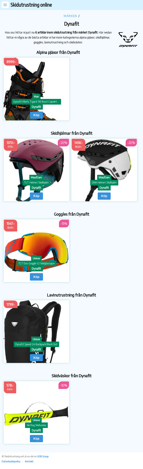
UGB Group (43, 456)
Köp (36, 115)
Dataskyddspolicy (11, 461)
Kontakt (29, 461)
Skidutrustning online (31, 5)
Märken (70, 16)
